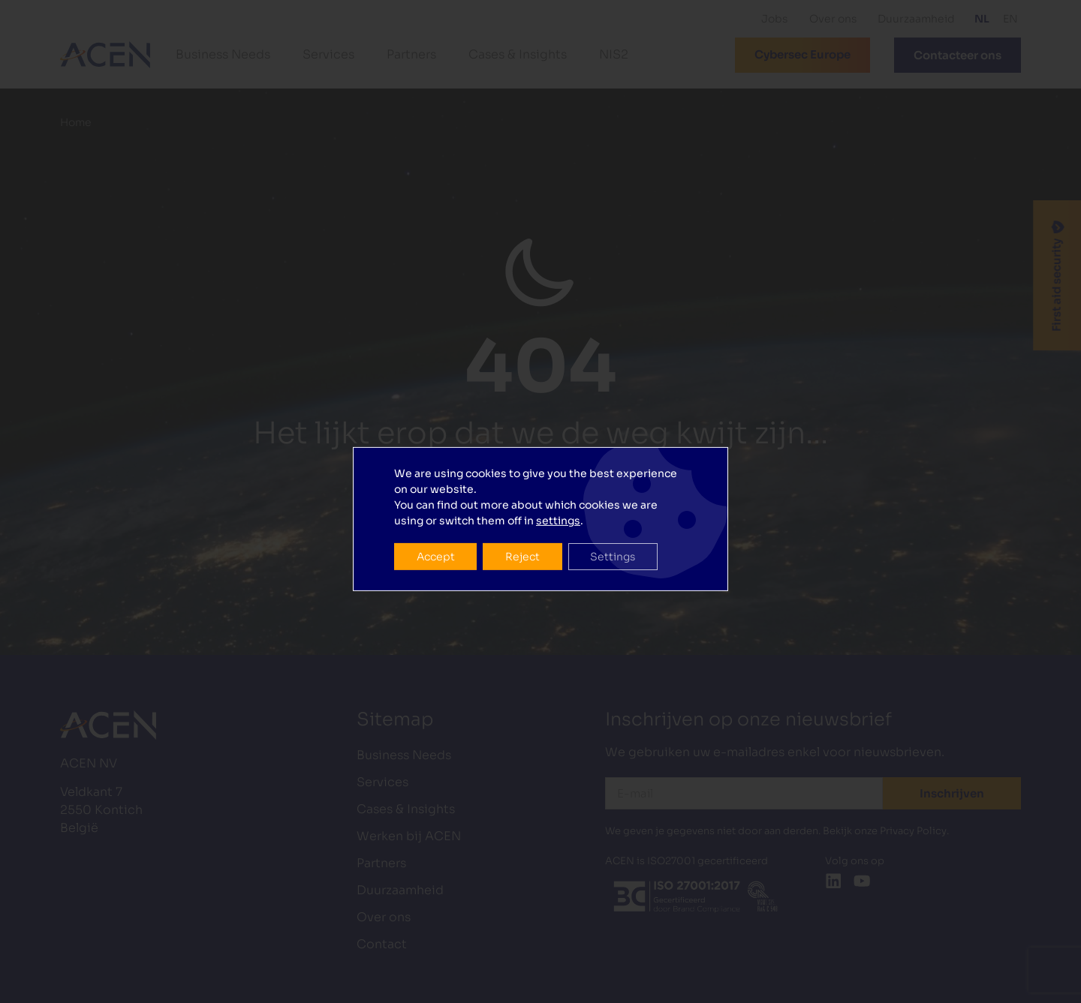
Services (328, 54)
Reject (523, 527)
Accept (436, 527)
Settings (614, 527)
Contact (382, 944)
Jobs (774, 19)
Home (76, 122)
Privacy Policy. (914, 831)
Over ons (833, 19)
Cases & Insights (517, 54)
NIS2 (613, 54)
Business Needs (223, 54)
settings (558, 491)
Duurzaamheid (916, 19)
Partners (411, 54)
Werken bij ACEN (409, 836)
